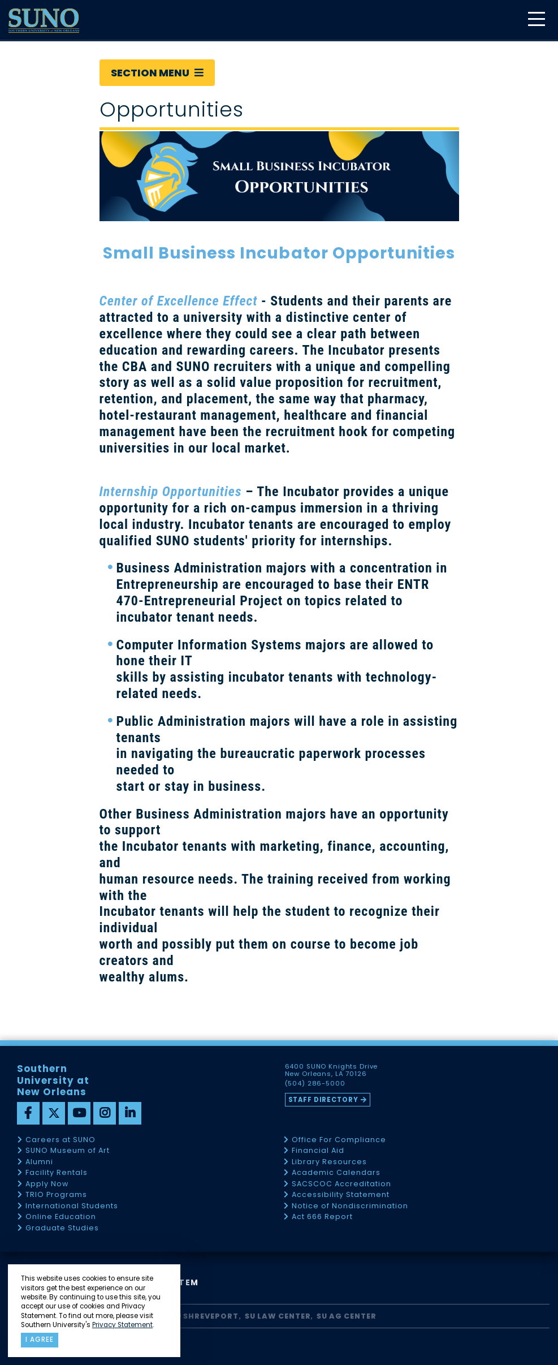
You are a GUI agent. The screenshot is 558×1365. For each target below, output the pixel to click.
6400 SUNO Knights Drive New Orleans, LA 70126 (332, 1070)
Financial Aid (318, 1151)
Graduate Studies (62, 1228)
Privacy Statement (122, 1324)
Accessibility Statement (341, 1195)
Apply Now (46, 1184)
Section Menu (157, 73)
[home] (43, 20)
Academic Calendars (336, 1173)
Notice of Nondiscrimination (350, 1206)
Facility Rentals (56, 1173)
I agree (39, 1339)
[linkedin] (130, 1113)
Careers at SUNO (60, 1140)
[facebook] (28, 1113)
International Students (71, 1206)
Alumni (39, 1162)
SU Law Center (278, 1316)
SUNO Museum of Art (67, 1151)
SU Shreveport (205, 1316)
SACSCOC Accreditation (341, 1184)
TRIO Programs (56, 1195)
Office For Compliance (339, 1140)
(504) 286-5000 (316, 1084)
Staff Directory (324, 1099)
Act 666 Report (322, 1217)
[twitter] (53, 1113)
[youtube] (79, 1113)
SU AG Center (347, 1316)
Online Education (60, 1217)
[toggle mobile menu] (536, 20)
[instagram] (104, 1113)
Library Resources (329, 1162)
